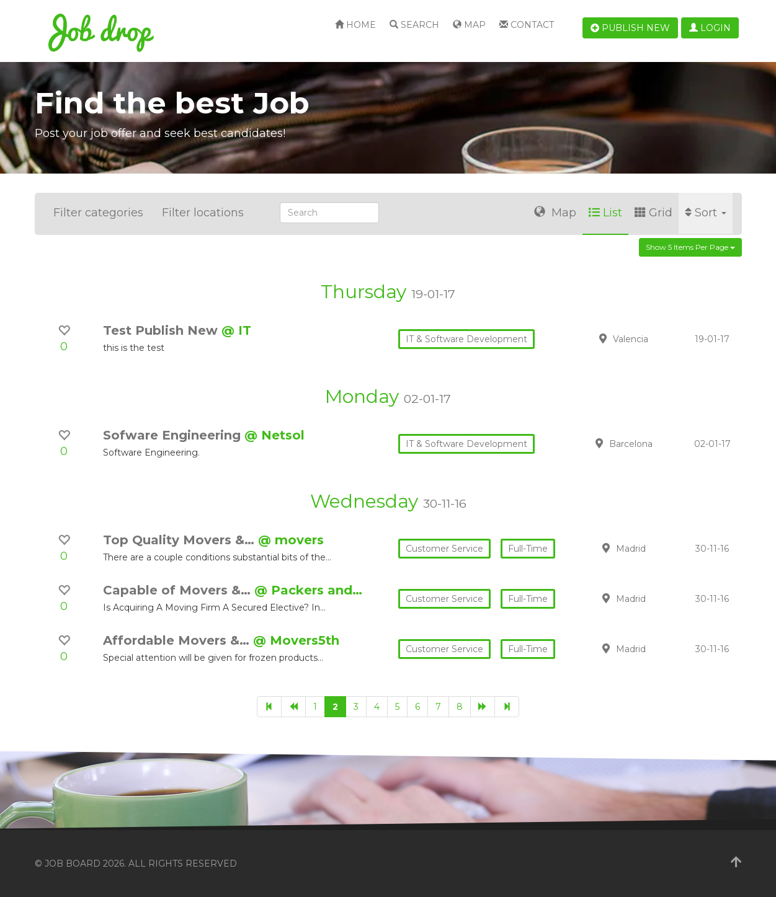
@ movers (291, 539)
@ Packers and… (308, 590)
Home (355, 24)
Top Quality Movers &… (180, 539)
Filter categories (98, 212)
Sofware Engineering (173, 435)
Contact (526, 24)
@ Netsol (274, 435)
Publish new (630, 27)
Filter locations (203, 212)
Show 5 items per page (690, 247)
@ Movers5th (296, 640)
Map (469, 24)
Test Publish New (162, 330)
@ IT (236, 330)
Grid (653, 212)
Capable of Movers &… (178, 590)
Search (414, 24)
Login (710, 27)
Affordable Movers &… (178, 640)
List (605, 212)
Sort (705, 212)
